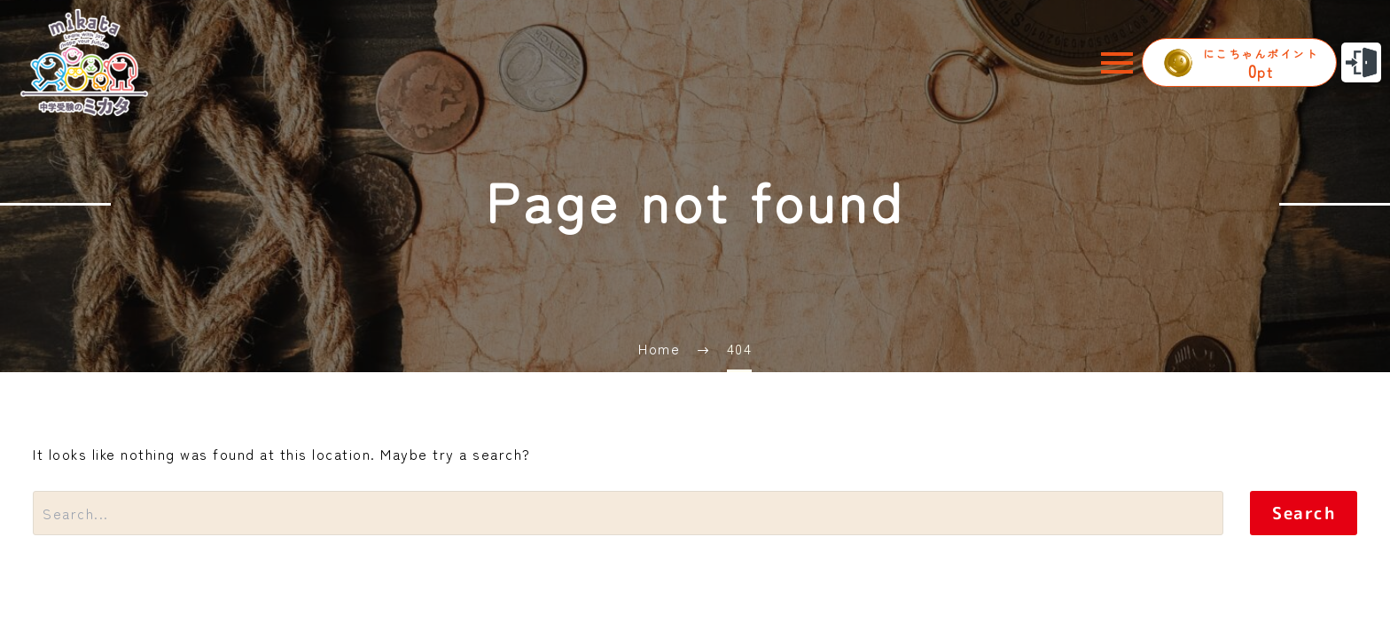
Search (1303, 513)
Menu (1117, 63)
